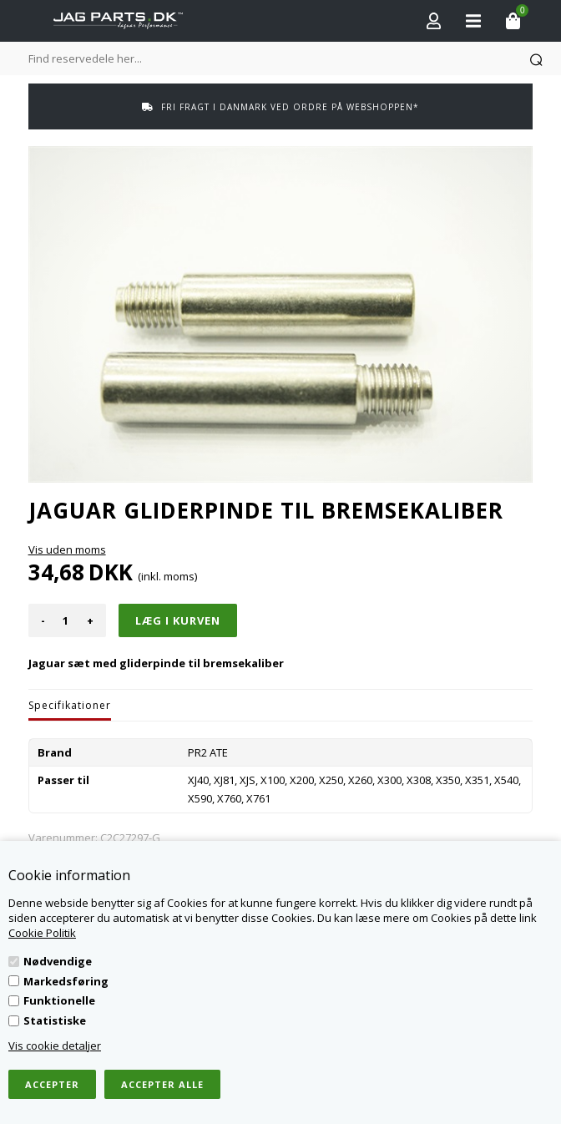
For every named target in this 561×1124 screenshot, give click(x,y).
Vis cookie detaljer (54, 1045)
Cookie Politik (42, 932)
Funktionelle (59, 1000)
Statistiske (54, 1020)
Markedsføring (66, 981)
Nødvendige (57, 961)
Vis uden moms (67, 549)
